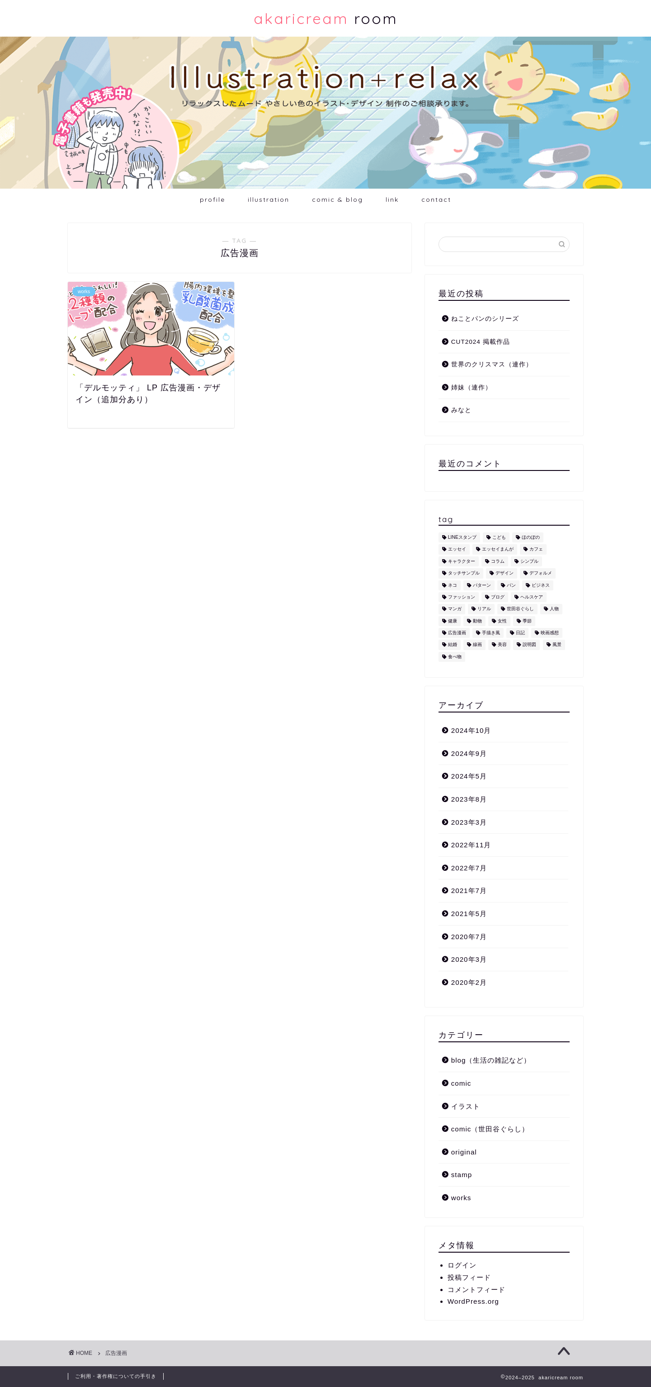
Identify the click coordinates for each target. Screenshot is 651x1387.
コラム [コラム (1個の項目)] (498, 561)
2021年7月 (469, 890)
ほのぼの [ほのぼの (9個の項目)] (531, 537)
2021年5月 (469, 913)
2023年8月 (469, 799)
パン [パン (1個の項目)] (511, 585)
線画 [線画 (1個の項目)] (477, 644)
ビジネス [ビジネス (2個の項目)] (541, 585)
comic (461, 1083)
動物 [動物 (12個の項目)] (477, 620)
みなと (461, 410)
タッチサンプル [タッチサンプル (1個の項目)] (464, 573)
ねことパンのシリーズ (485, 318)
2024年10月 (471, 730)
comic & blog (337, 199)
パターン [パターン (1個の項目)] (482, 585)
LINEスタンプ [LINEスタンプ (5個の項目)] (462, 537)
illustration (268, 199)
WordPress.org (473, 1301)
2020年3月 (469, 959)
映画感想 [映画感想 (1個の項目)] (550, 632)
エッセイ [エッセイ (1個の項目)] (457, 549)
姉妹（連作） (471, 387)
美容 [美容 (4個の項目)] (502, 644)
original (464, 1152)
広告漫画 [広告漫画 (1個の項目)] (457, 632)
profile (212, 199)
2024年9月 (469, 753)
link (392, 199)
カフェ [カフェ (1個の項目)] (536, 549)
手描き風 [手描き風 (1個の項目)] (491, 632)
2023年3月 (469, 822)
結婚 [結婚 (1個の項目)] (452, 644)
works (461, 1198)
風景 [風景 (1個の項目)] (556, 644)
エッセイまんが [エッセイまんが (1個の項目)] (498, 549)
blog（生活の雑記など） (491, 1060)
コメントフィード (476, 1289)
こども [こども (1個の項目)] (499, 537)
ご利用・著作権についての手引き (115, 1376)
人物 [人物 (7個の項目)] (554, 609)
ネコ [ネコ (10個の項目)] (452, 585)
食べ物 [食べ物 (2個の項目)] (455, 656)
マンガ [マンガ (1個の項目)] (455, 609)
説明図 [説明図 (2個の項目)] (529, 644)
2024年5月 (469, 776)
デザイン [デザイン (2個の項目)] (504, 573)
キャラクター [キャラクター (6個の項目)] (461, 561)
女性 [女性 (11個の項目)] (502, 620)
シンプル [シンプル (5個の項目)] (529, 561)
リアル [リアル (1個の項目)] (484, 609)
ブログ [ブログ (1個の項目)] (498, 596)
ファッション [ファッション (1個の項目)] (461, 596)
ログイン (462, 1265)
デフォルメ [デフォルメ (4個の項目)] (540, 573)
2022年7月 (469, 868)
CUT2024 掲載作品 (480, 341)
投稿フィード (469, 1277)
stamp (461, 1174)
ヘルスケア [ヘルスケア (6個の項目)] (531, 596)
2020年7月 (469, 936)
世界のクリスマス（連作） (492, 364)
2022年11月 (471, 845)
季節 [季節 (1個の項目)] (527, 620)
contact (436, 199)
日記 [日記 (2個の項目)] (520, 632)
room (326, 18)
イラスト (465, 1106)
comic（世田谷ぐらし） (490, 1129)
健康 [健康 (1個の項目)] (452, 620)
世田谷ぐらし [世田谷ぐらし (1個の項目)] (520, 609)
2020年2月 (469, 982)
